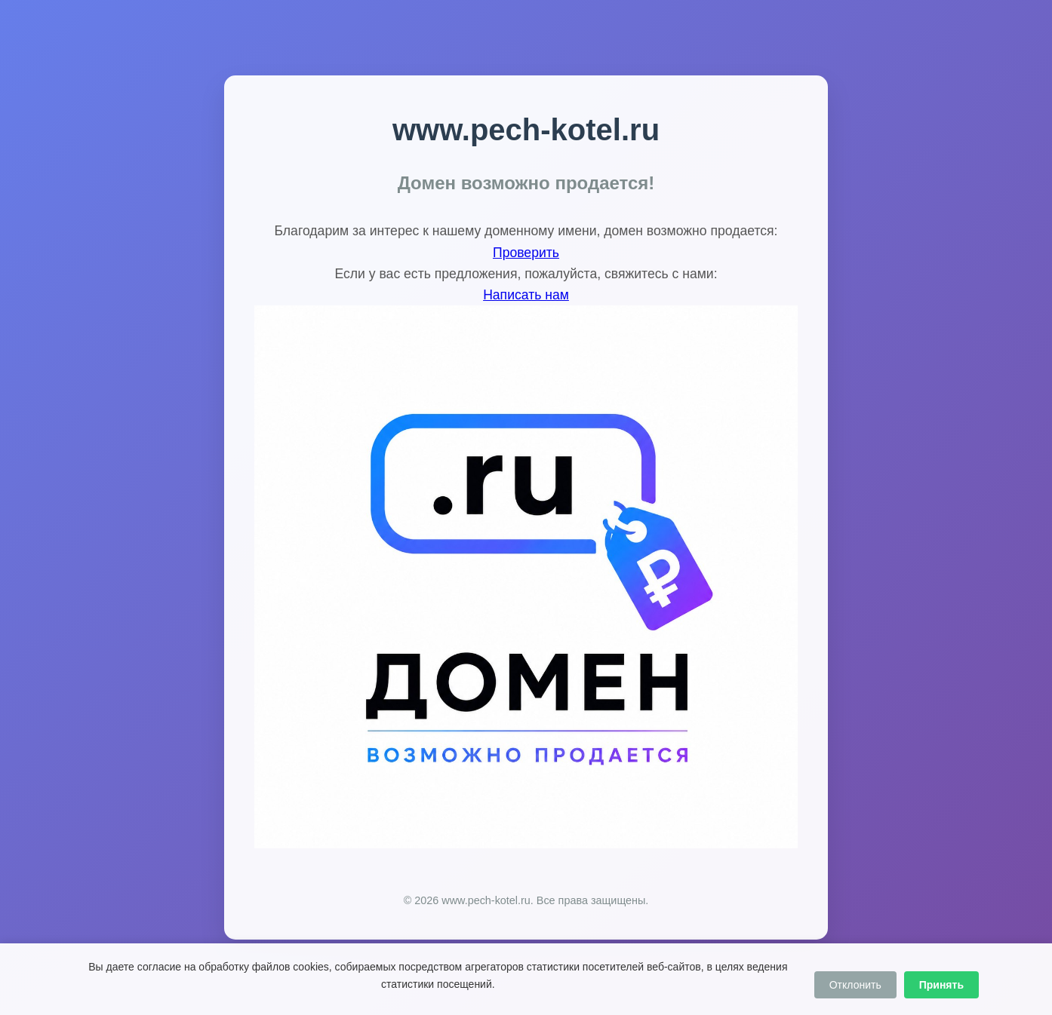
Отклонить (855, 985)
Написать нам (526, 294)
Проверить (526, 252)
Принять (941, 985)
